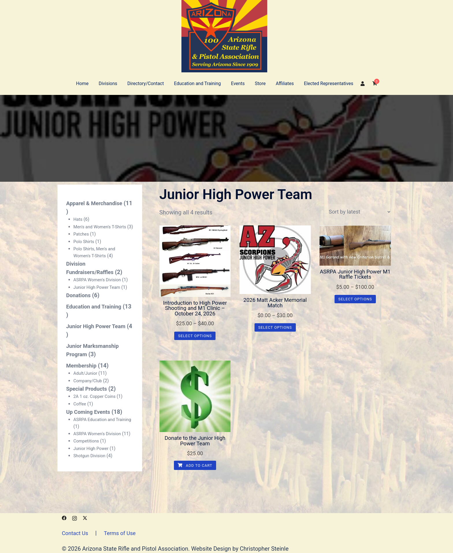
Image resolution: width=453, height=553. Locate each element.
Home (82, 83)
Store (260, 83)
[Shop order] (359, 212)
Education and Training (197, 83)
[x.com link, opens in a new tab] (85, 517)
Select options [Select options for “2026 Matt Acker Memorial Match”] (275, 328)
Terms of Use (123, 533)
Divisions (108, 83)
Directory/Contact (145, 83)
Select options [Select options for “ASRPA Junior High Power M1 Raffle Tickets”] (355, 300)
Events (238, 83)
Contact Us (76, 533)
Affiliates (285, 83)
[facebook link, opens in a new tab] (64, 517)
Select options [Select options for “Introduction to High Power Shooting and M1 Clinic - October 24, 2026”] (195, 337)
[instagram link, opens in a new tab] (74, 517)
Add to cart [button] (195, 468)
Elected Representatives (328, 83)
